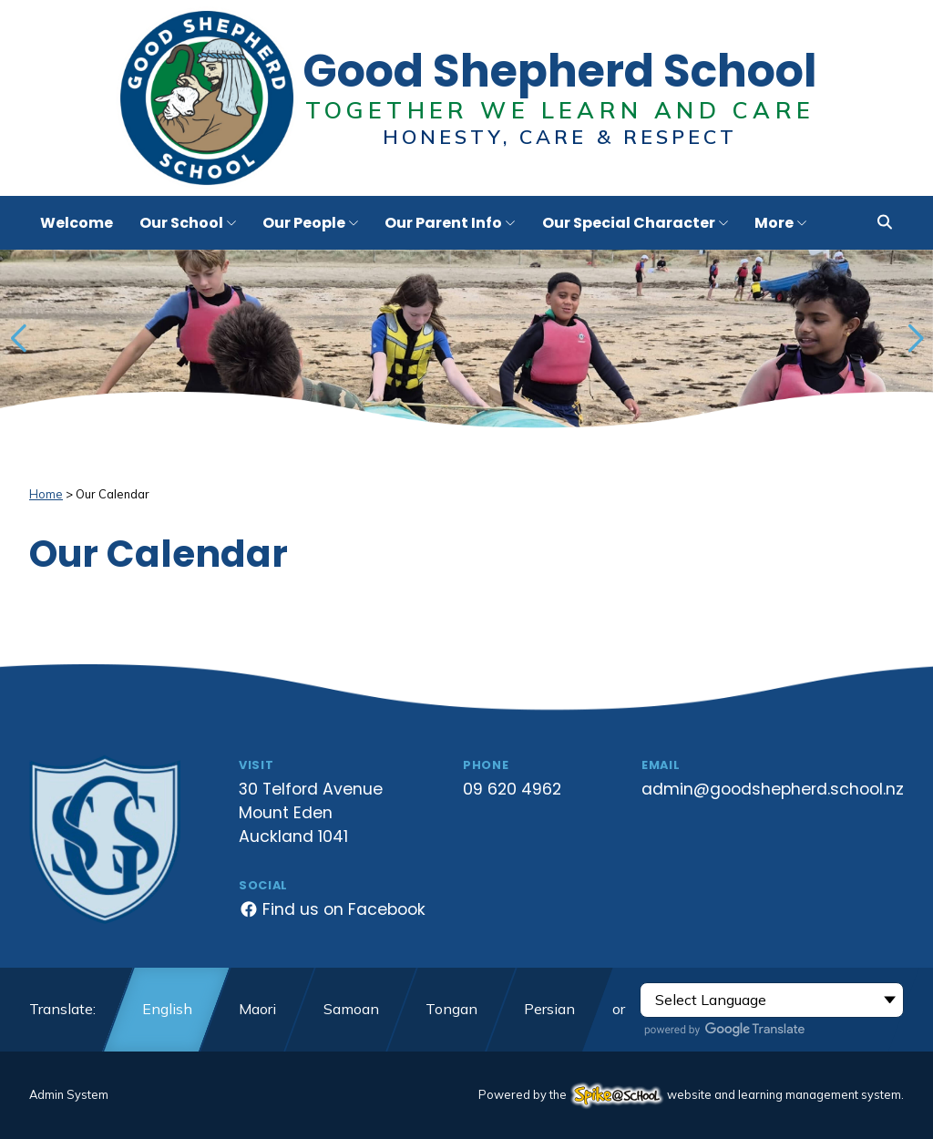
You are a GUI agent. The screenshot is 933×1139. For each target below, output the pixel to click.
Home (46, 494)
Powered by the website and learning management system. (691, 1094)
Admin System (68, 1094)
